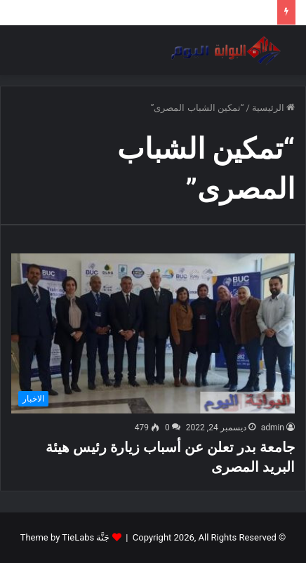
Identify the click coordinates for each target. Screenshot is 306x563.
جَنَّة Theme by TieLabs (65, 537)
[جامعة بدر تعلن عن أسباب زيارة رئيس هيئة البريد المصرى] (153, 333)
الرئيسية (273, 107)
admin (272, 427)
